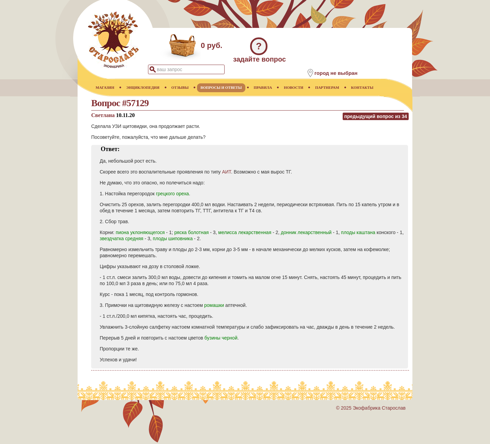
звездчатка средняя (121, 238)
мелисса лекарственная (244, 232)
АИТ (226, 172)
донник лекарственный (306, 232)
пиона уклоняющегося (140, 232)
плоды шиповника (173, 238)
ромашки (214, 305)
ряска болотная (191, 232)
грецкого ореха (172, 193)
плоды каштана (358, 232)
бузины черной (221, 338)
